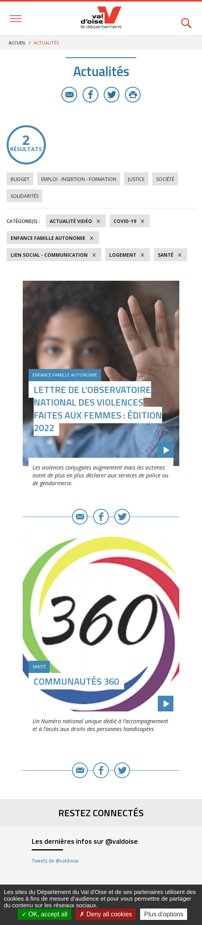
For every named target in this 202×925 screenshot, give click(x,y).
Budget (20, 179)
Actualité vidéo (71, 221)
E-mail (69, 94)
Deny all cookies (105, 914)
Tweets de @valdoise (55, 860)
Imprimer (133, 94)
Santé (165, 255)
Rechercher (186, 18)
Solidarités (24, 196)
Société (165, 179)
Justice (136, 179)
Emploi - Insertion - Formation (78, 179)
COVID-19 (125, 221)
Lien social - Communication (49, 255)
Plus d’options (163, 914)
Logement (122, 255)
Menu (15, 18)
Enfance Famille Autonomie (48, 238)
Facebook (90, 94)
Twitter (111, 94)
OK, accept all (44, 914)
